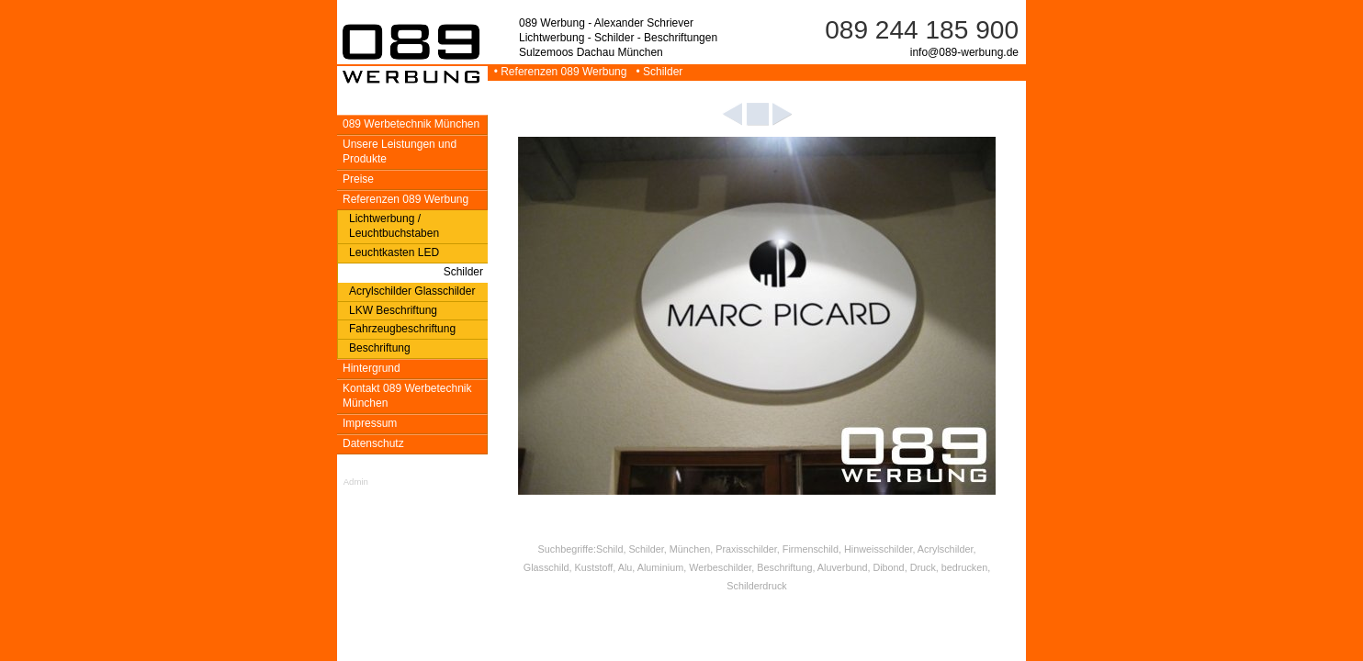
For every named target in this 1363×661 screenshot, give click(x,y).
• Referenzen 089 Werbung (559, 71)
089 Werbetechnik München (411, 124)
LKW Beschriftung (393, 310)
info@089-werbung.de (964, 52)
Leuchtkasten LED (394, 252)
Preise (358, 179)
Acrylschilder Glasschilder (412, 291)
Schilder (463, 271)
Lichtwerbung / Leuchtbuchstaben (394, 226)
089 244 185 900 (922, 30)
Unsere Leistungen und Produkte (399, 151)
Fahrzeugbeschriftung (402, 328)
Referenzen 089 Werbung (405, 199)
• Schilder (656, 71)
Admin (356, 481)
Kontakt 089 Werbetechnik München (407, 395)
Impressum (370, 423)
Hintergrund (371, 368)
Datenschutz (373, 443)
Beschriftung (380, 348)
